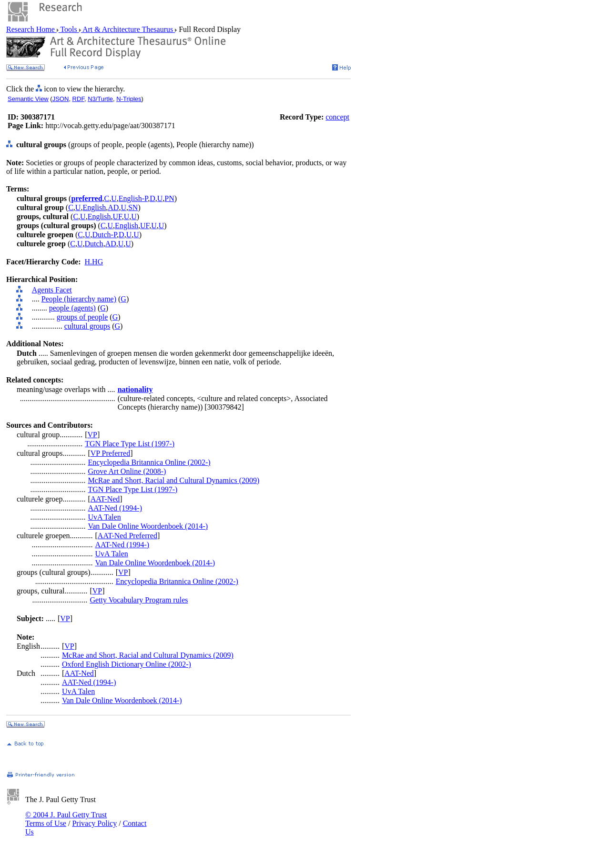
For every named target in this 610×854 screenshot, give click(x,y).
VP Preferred (110, 453)
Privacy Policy (94, 823)
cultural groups (87, 326)
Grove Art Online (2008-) (127, 471)
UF (117, 216)
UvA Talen (104, 517)
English (94, 207)
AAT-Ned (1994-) (115, 508)
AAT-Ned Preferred (127, 536)
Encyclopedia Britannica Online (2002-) (149, 462)
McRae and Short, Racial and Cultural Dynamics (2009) (173, 480)
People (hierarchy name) (78, 299)
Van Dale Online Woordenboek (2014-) (148, 526)
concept (337, 117)
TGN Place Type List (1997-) (129, 444)
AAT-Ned (105, 499)
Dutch (94, 244)
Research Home (31, 29)
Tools (69, 29)
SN (133, 207)
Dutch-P (104, 235)
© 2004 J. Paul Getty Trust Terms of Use (66, 819)
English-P (133, 198)
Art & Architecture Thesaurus (128, 29)
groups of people (82, 317)
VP (92, 435)
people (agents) (72, 308)
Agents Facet (52, 290)
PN (169, 198)
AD (113, 207)
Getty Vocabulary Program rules (139, 600)
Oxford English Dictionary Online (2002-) (126, 664)
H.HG (94, 262)
